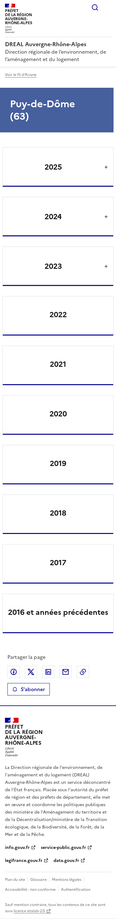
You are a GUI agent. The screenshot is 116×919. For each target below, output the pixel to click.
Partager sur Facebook (13, 672)
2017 (58, 563)
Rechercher (95, 7)
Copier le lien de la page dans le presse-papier (83, 672)
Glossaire (38, 879)
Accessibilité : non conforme (30, 889)
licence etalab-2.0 (29, 911)
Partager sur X (31, 672)
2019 (58, 463)
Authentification (75, 889)
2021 (58, 364)
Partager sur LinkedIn (48, 672)
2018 (58, 513)
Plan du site (15, 879)
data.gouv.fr (66, 860)
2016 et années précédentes (58, 612)
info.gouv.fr (17, 847)
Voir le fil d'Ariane (21, 75)
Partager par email (65, 672)
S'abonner (28, 689)
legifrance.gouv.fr (23, 860)
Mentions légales (66, 879)
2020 (58, 414)
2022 (58, 315)
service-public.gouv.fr (63, 847)
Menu (107, 7)
